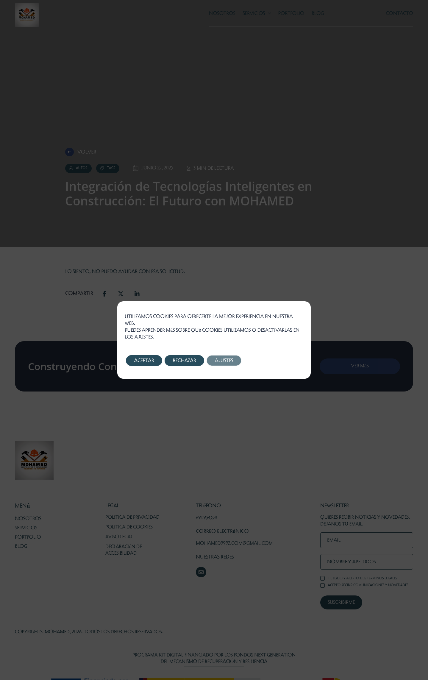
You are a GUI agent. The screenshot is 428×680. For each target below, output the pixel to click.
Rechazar (186, 360)
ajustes (144, 337)
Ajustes (227, 360)
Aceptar (144, 360)
